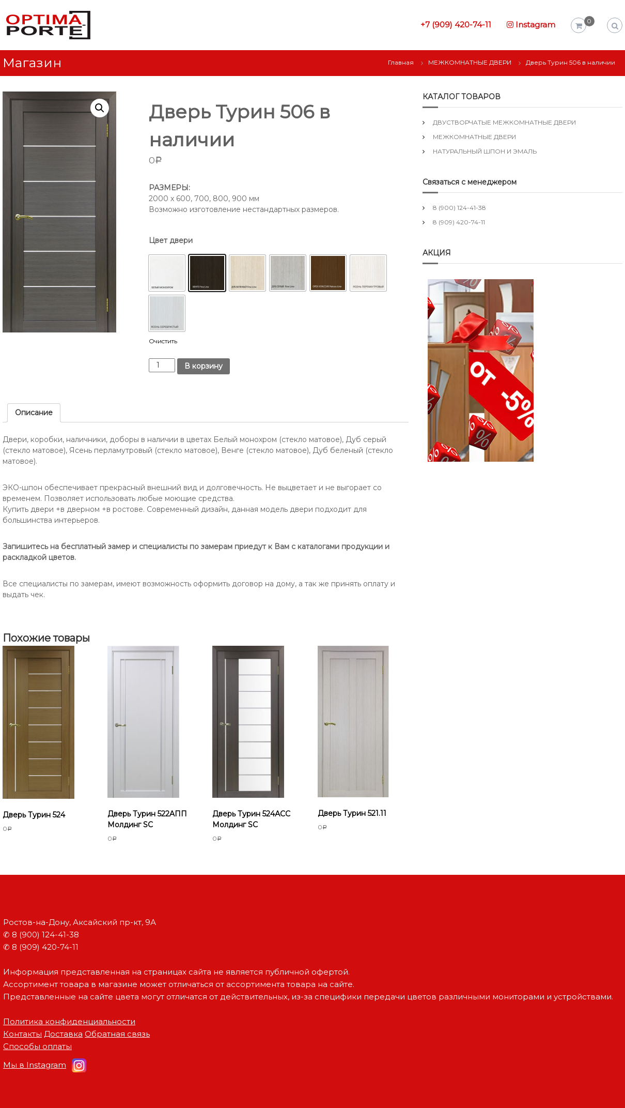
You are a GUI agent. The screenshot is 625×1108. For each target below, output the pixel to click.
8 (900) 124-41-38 (459, 207)
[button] (167, 273)
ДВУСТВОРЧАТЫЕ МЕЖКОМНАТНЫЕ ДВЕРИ (504, 122)
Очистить (163, 341)
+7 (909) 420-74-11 (455, 24)
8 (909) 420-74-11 (459, 222)
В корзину (203, 366)
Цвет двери (171, 240)
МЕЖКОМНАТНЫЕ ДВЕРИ (469, 62)
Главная (401, 62)
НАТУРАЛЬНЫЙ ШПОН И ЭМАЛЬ (485, 151)
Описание (34, 412)
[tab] (33, 412)
